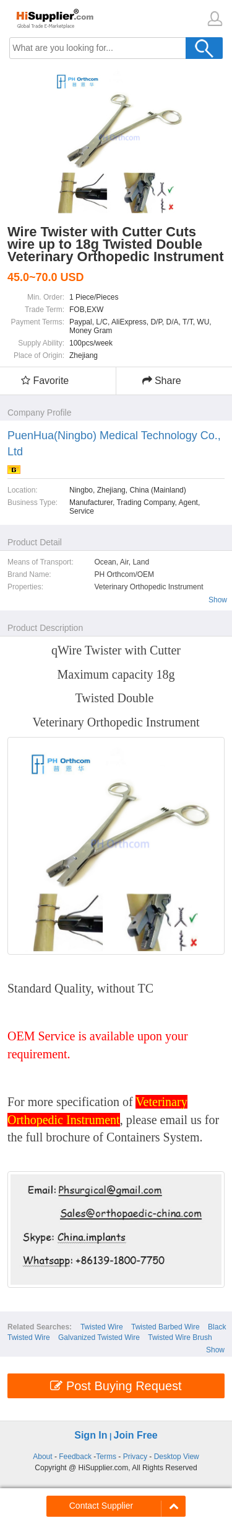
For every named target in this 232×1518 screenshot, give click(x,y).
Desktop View (176, 1456)
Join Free (136, 1435)
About (42, 1456)
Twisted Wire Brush (180, 1337)
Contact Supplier (101, 1506)
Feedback (75, 1456)
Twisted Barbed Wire (165, 1327)
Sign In (90, 1435)
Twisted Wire (101, 1327)
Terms (106, 1456)
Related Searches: (39, 1327)
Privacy (135, 1456)
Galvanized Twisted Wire (99, 1337)
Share (161, 380)
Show (217, 600)
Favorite (45, 380)
